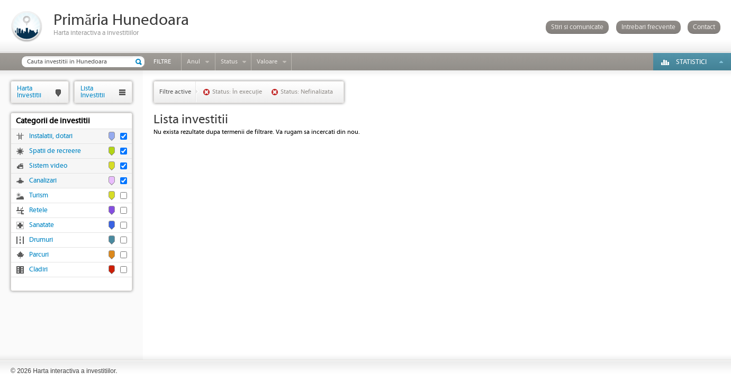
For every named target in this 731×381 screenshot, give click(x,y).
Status (229, 61)
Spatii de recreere (55, 151)
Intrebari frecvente (648, 27)
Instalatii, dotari (51, 136)
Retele (38, 210)
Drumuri (41, 240)
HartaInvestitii (29, 92)
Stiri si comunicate (577, 27)
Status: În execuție (237, 91)
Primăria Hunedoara (121, 20)
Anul (193, 61)
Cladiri (38, 270)
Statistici (691, 62)
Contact (704, 27)
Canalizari (43, 181)
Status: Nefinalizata (307, 91)
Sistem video (48, 166)
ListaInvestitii (92, 92)
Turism (38, 195)
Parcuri (39, 255)
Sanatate (41, 225)
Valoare (267, 61)
